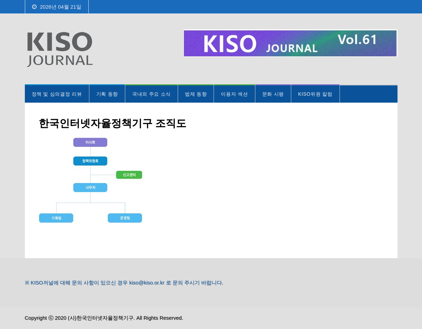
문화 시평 (273, 94)
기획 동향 (107, 94)
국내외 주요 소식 (151, 94)
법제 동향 (196, 94)
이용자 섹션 (234, 94)
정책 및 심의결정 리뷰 (57, 94)
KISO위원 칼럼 (315, 94)
